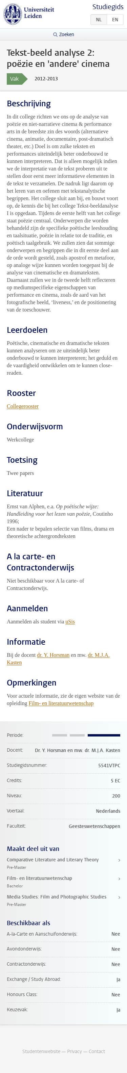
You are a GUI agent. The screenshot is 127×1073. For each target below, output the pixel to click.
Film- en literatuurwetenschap (60, 703)
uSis (70, 621)
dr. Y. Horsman (53, 655)
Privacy (74, 1051)
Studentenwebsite (41, 1051)
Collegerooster (23, 406)
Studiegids (108, 6)
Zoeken (66, 34)
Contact (97, 1051)
